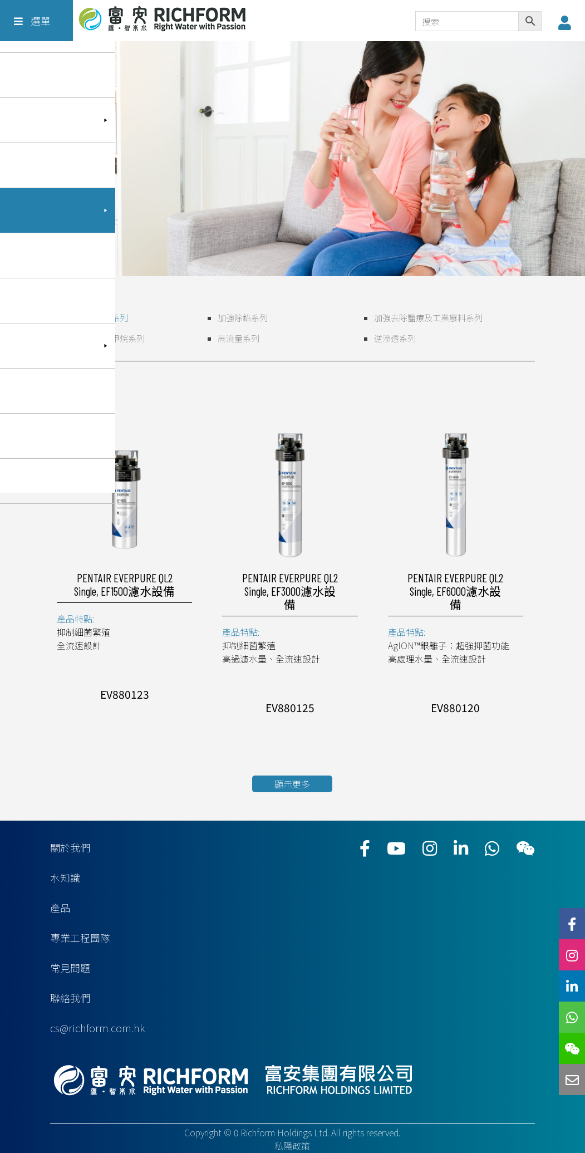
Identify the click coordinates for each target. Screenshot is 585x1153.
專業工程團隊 (80, 937)
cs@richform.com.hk (97, 1027)
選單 (32, 20)
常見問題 (70, 967)
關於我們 (70, 847)
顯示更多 (292, 784)
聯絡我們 (70, 997)
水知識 (65, 877)
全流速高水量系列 (94, 317)
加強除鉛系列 (243, 317)
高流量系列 (238, 338)
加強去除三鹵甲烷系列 (103, 338)
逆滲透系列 (395, 338)
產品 (60, 907)
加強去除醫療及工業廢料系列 (428, 317)
